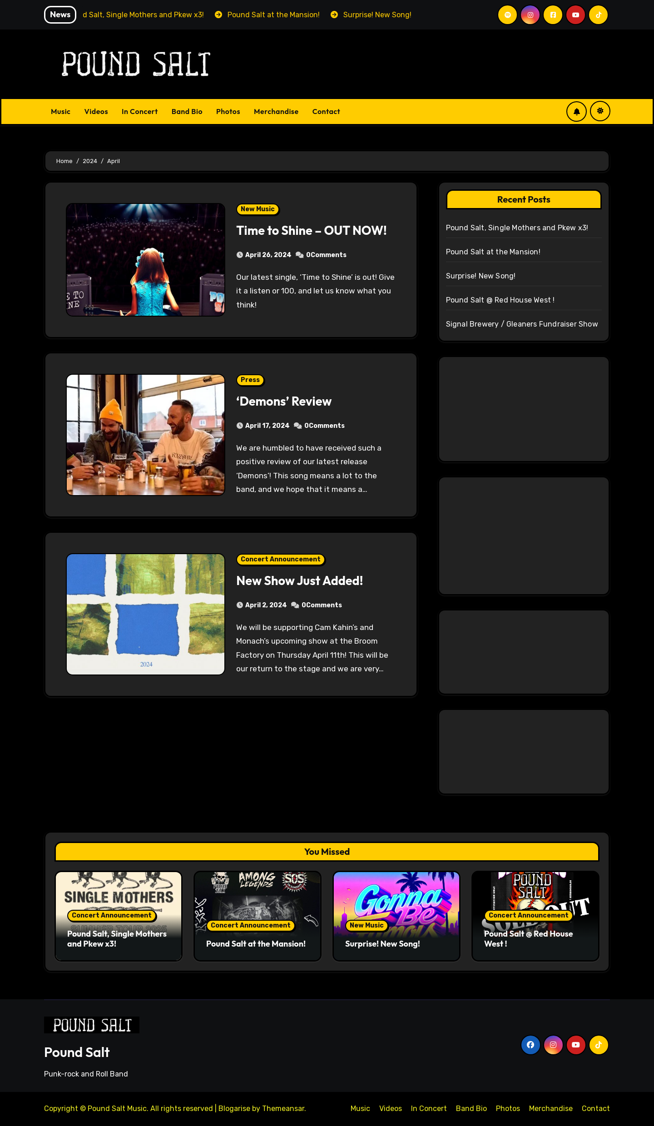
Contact (326, 111)
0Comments (326, 255)
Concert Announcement (281, 559)
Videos (96, 111)
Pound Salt (77, 1052)
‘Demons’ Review (284, 401)
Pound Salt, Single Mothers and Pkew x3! (517, 227)
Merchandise (276, 111)
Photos (228, 111)
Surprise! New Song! (481, 276)
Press (250, 380)
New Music (258, 209)
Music (61, 111)
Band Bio (187, 111)
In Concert (140, 111)
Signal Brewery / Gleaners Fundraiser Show (522, 324)
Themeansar (283, 1108)
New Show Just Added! (299, 580)
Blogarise (234, 1108)
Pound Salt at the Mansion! (493, 252)
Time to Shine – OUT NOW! (311, 230)
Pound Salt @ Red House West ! (500, 300)
